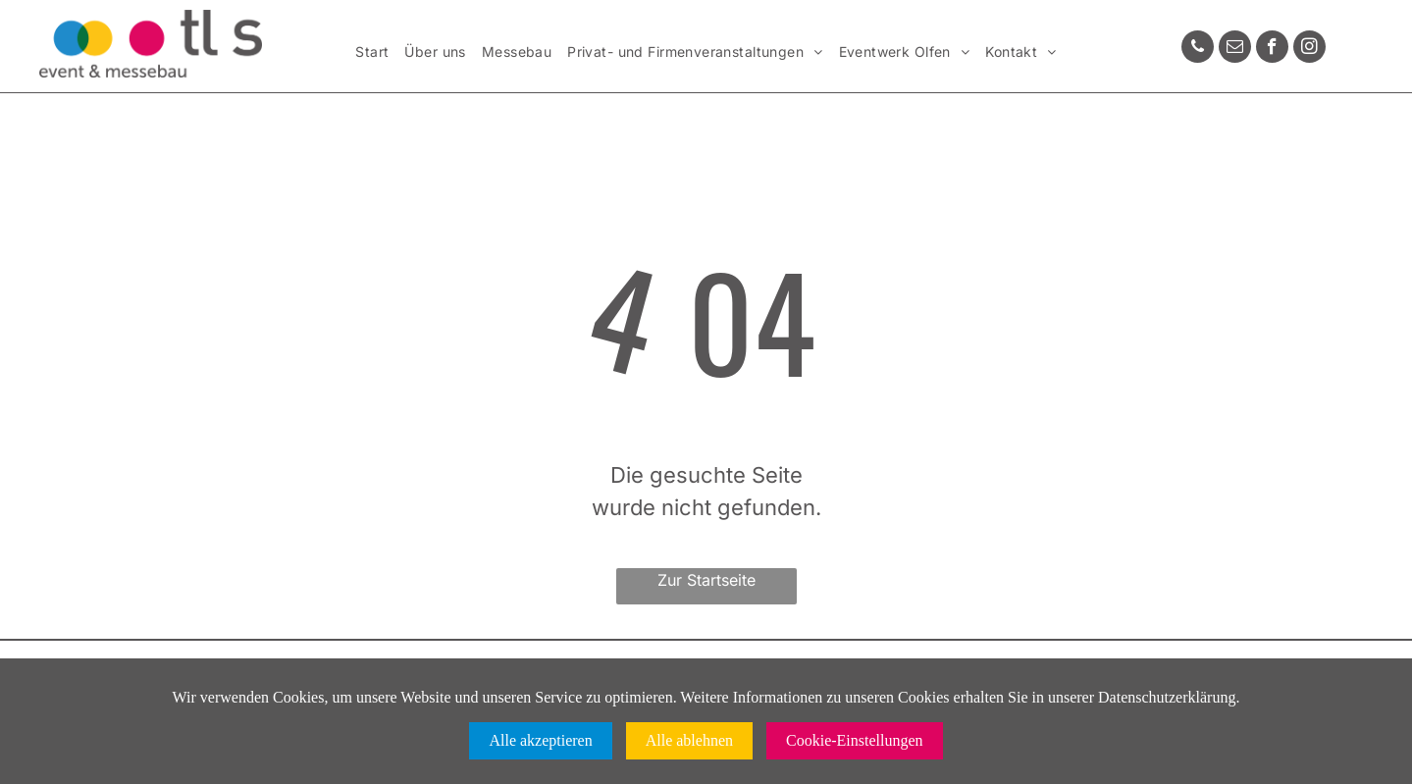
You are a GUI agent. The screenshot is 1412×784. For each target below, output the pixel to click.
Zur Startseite (706, 580)
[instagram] (1309, 49)
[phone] (1197, 49)
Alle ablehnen (689, 740)
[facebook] (1272, 49)
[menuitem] (371, 52)
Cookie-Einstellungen (854, 740)
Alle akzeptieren (540, 740)
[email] (1235, 49)
